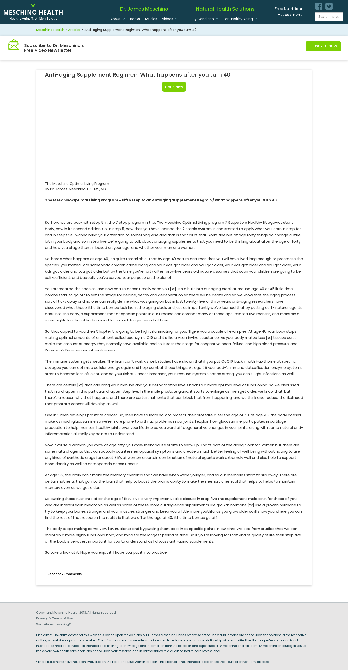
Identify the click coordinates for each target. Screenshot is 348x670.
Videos (167, 18)
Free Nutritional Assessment (289, 11)
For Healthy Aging (238, 18)
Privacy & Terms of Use (54, 618)
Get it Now (174, 86)
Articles (151, 18)
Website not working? (53, 624)
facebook (318, 6)
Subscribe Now (323, 46)
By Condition (203, 18)
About (115, 18)
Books (135, 18)
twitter (329, 6)
